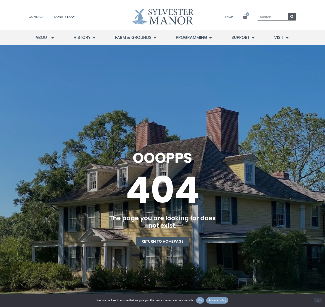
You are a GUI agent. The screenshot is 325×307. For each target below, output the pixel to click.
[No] (318, 300)
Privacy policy (217, 300)
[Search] (292, 16)
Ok (200, 300)
